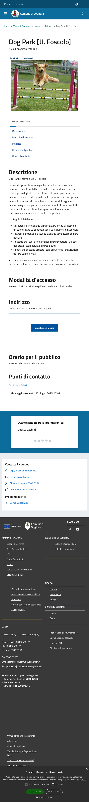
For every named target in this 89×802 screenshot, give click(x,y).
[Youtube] (77, 530)
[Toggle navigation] (5, 13)
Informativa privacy (16, 746)
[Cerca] (83, 13)
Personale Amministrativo (19, 569)
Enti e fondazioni (15, 559)
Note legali (12, 741)
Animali (48, 26)
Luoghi (37, 26)
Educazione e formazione (23, 589)
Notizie (53, 589)
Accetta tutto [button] (35, 792)
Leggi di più (81, 780)
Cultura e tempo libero (65, 544)
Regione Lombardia (13, 4)
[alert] (44, 784)
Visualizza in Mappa (44, 328)
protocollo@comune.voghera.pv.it (24, 661)
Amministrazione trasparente (21, 735)
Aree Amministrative (17, 549)
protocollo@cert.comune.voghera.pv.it (24, 666)
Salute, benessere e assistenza (26, 604)
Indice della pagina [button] (22, 121)
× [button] (86, 769)
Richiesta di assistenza (61, 648)
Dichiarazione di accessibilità (20, 760)
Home (6, 26)
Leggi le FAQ (56, 643)
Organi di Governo (15, 544)
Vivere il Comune (21, 26)
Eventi (53, 618)
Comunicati (55, 594)
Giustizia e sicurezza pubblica (25, 594)
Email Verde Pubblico (19, 385)
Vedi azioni (30, 58)
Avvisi (53, 599)
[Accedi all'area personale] (77, 4)
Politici (10, 564)
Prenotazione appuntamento (64, 632)
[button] (44, 797)
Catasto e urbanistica (65, 549)
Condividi (16, 58)
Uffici (9, 554)
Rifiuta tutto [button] (54, 792)
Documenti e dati (15, 574)
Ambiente (16, 599)
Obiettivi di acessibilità (18, 765)
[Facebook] (70, 530)
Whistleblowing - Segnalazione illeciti (22, 753)
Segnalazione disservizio (61, 638)
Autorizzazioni (18, 609)
